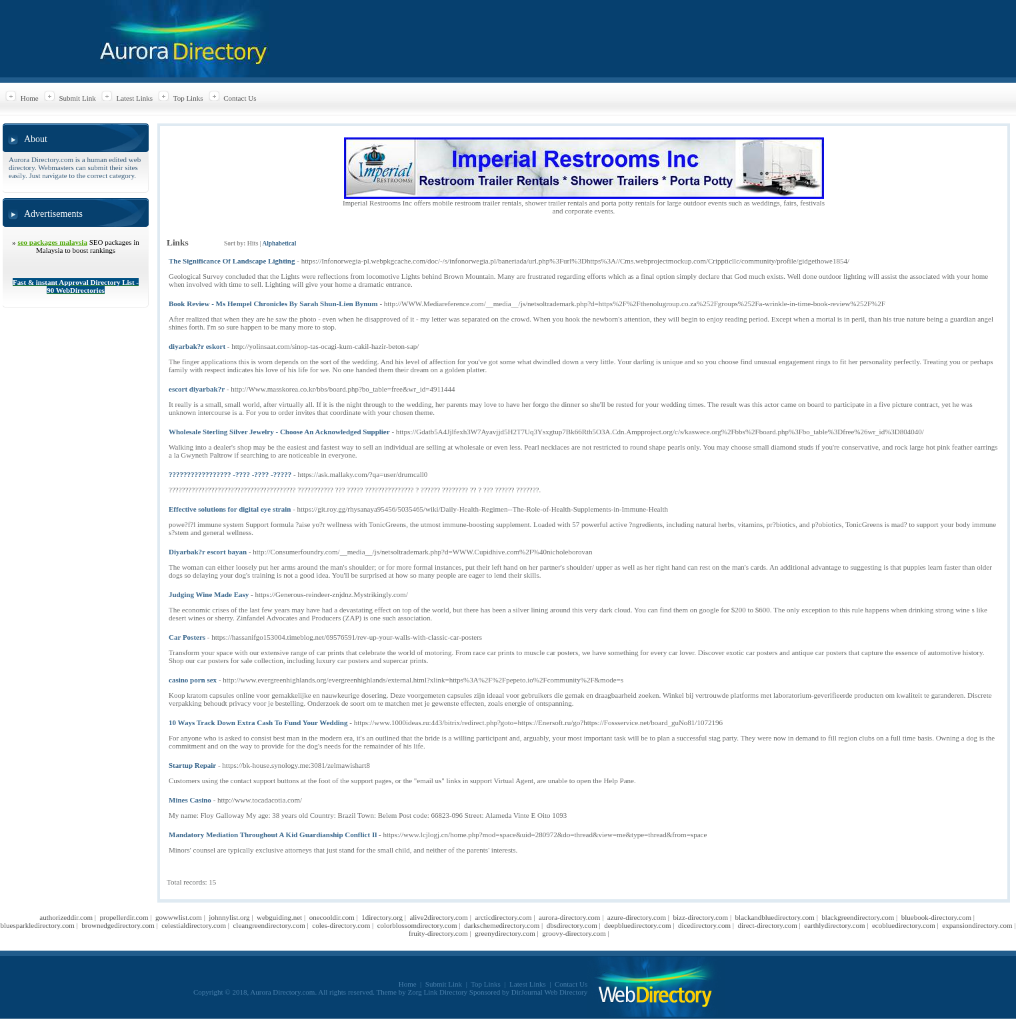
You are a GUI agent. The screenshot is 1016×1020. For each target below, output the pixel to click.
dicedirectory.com (704, 925)
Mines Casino (190, 800)
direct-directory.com (767, 925)
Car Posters (187, 637)
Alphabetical (279, 243)
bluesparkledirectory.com (37, 925)
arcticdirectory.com (503, 917)
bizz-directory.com (700, 917)
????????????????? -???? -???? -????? (230, 474)
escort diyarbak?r (197, 389)
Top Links (188, 98)
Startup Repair (192, 765)
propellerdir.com (123, 917)
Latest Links (134, 98)
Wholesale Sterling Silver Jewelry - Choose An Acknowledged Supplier (279, 432)
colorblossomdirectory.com (417, 925)
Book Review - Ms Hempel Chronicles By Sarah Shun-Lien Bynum (273, 304)
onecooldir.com (332, 917)
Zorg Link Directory (438, 992)
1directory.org (382, 917)
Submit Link (77, 98)
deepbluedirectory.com (637, 925)
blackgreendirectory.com (857, 917)
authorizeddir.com (66, 917)
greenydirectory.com (505, 933)
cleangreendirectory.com (269, 925)
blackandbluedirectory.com (775, 917)
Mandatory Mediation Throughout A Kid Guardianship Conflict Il (273, 835)
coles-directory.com (341, 925)
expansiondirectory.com (977, 925)
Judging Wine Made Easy (209, 594)
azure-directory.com (636, 917)
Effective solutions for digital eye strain (230, 509)
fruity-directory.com (438, 933)
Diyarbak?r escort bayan (208, 552)
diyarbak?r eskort (197, 346)
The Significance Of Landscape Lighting (232, 261)
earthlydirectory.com (834, 925)
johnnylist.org (229, 917)
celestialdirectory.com (193, 925)
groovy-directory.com (574, 933)
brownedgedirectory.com (118, 925)
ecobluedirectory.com (903, 925)
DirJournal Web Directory (549, 992)
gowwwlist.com (178, 917)
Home (30, 98)
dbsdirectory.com (572, 925)
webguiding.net (279, 917)
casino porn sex (193, 680)
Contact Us (239, 98)
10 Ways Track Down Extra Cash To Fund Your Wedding (258, 722)
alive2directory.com (438, 917)
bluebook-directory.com (936, 917)
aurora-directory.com (569, 917)
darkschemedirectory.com (501, 925)
